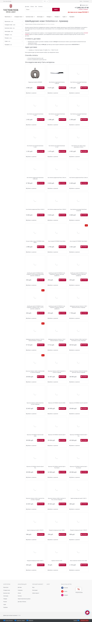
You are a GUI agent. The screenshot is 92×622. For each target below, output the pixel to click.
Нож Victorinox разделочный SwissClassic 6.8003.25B (35, 178)
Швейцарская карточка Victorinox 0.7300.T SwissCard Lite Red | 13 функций (78, 307)
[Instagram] (62, 595)
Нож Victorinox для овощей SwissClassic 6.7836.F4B (78, 210)
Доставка (27, 6)
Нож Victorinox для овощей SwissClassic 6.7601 (57, 114)
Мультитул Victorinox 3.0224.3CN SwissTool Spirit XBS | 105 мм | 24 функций (78, 372)
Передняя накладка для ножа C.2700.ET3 (78, 530)
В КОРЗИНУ (41, 87)
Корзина (75, 620)
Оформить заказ (84, 620)
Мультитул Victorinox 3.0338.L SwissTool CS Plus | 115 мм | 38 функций (57, 499)
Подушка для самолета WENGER (35, 82)
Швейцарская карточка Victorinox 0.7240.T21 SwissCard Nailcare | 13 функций (35, 340)
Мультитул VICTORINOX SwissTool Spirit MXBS (35, 435)
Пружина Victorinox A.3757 (57, 560)
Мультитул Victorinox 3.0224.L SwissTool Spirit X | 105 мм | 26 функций (35, 372)
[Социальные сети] (87, 613)
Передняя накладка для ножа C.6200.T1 (35, 560)
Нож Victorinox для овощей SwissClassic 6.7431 (35, 114)
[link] (9, 1)
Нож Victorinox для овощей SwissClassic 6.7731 (57, 146)
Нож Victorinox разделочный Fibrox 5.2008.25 (57, 209)
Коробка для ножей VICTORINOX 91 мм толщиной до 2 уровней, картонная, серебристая (57, 274)
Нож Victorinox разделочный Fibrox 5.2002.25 (78, 177)
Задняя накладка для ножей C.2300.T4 (78, 498)
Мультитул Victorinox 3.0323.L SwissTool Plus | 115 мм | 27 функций (35, 499)
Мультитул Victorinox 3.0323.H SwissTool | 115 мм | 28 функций (35, 403)
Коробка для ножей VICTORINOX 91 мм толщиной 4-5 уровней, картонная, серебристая (57, 307)
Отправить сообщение (83, 9)
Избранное (31, 620)
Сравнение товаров (21, 620)
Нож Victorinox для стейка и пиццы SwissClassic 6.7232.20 (78, 146)
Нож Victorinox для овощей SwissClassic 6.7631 (35, 146)
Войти (81, 1)
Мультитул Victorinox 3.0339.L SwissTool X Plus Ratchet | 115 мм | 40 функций (78, 340)
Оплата (32, 6)
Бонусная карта (79, 592)
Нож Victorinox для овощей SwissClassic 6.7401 (78, 83)
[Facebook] (62, 588)
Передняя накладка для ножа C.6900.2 (57, 530)
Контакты (40, 6)
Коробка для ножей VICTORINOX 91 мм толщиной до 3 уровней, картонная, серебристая (78, 274)
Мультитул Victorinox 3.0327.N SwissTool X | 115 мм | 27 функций (57, 372)
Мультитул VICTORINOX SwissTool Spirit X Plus (78, 435)
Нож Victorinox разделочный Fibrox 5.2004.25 (35, 209)
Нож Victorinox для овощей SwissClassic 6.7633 (78, 114)
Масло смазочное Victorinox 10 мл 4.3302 (78, 560)
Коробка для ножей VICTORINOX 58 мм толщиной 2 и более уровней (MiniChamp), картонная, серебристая (35, 274)
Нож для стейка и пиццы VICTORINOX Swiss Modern (35, 242)
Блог (36, 6)
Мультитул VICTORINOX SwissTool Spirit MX (79, 402)
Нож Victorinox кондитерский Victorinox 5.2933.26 (57, 83)
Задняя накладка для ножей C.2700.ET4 (35, 530)
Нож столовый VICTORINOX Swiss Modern (56, 241)
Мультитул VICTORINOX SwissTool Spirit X (56, 434)
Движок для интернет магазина (10, 615)
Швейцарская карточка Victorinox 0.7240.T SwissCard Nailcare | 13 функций (56, 340)
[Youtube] (62, 591)
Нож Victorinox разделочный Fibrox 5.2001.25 (57, 177)
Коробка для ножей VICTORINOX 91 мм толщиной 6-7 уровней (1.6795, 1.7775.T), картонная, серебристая (35, 307)
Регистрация (86, 1)
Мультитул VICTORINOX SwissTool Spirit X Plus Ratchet (56, 467)
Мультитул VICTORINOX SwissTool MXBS (56, 402)
